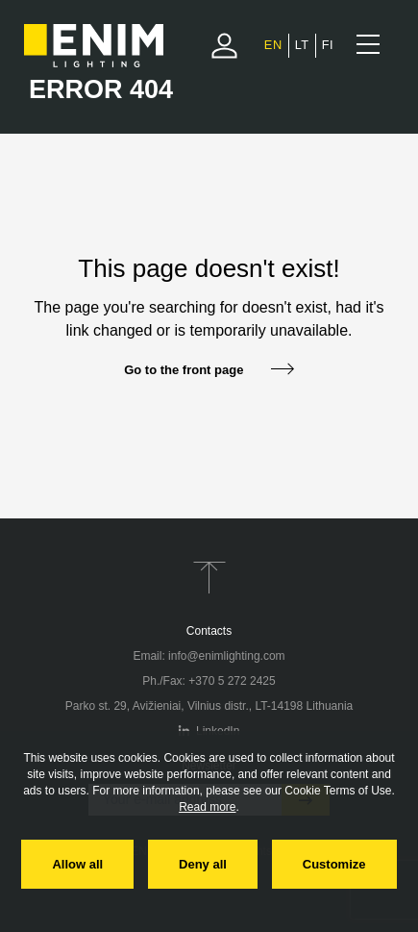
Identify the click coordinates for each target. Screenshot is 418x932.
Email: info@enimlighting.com (208, 656)
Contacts (209, 631)
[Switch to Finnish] (327, 45)
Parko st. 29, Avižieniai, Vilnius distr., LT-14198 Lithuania (209, 706)
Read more (207, 807)
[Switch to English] (273, 45)
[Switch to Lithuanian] (302, 45)
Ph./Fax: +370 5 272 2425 (208, 681)
